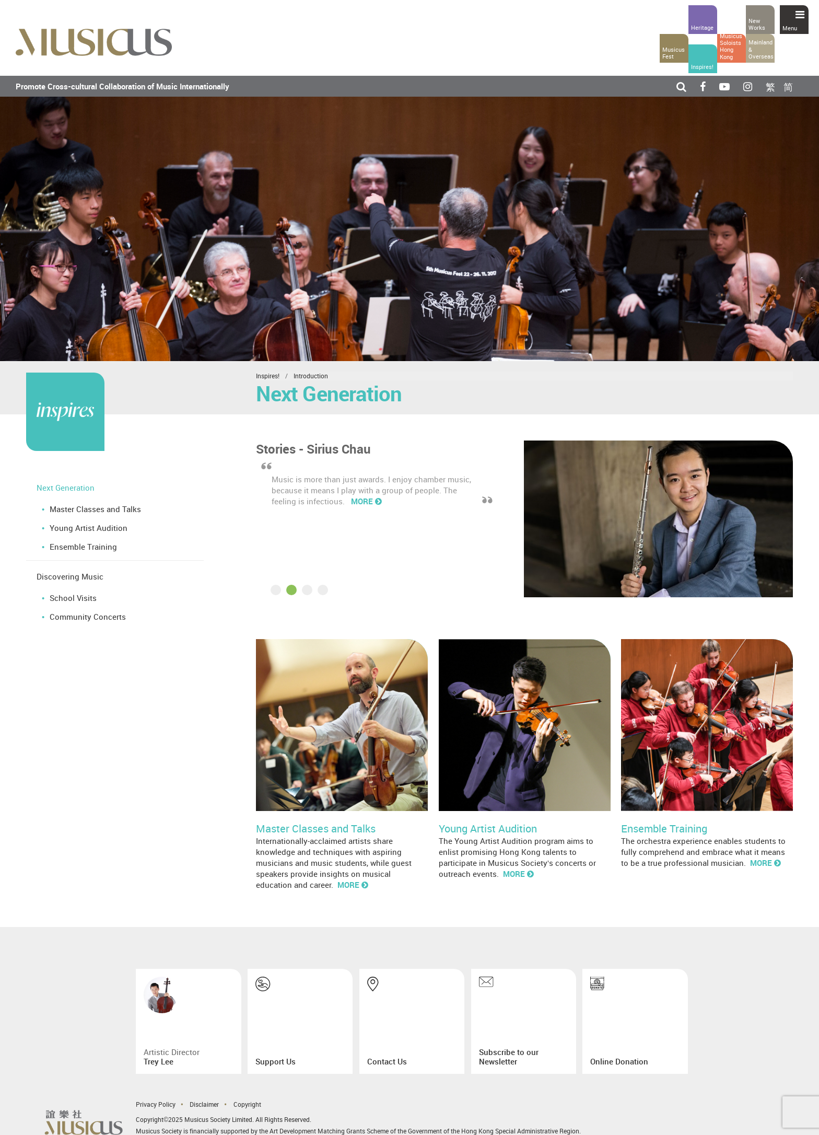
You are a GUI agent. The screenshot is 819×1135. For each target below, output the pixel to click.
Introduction (311, 376)
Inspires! (267, 376)
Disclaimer (204, 1104)
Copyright (247, 1104)
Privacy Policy (156, 1104)
